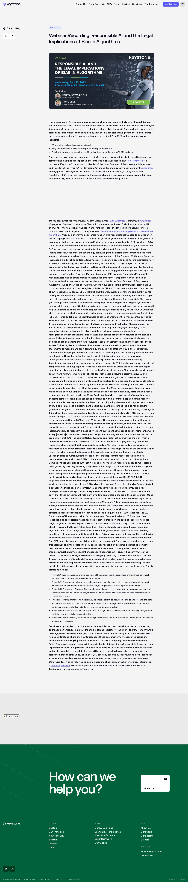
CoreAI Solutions (104, 828)
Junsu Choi (147, 168)
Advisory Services (132, 4)
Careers (145, 840)
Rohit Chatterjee (136, 161)
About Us (81, 4)
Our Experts (151, 4)
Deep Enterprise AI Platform (104, 4)
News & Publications (151, 851)
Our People (146, 832)
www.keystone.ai (60, 665)
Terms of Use (44, 879)
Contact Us (147, 855)
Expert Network (103, 839)
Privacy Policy (59, 879)
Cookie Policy (75, 879)
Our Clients (101, 843)
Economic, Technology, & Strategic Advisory (108, 833)
